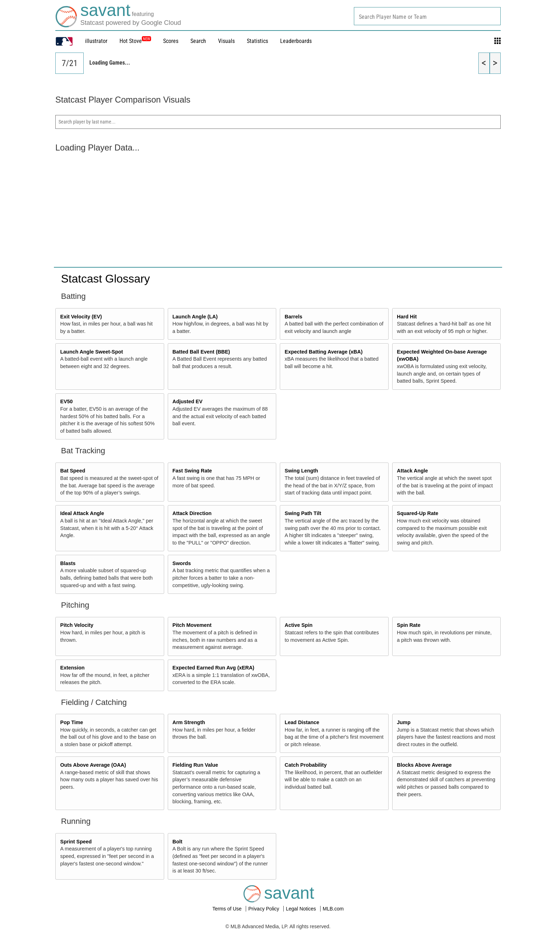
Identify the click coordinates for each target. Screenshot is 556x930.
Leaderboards (296, 41)
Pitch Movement (191, 625)
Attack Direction (191, 513)
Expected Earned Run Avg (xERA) (213, 668)
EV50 (66, 401)
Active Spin (298, 625)
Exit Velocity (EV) (81, 316)
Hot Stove (130, 41)
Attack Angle (412, 471)
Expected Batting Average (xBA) (324, 352)
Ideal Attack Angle (82, 513)
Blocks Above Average (424, 765)
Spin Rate (408, 625)
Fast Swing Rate (192, 471)
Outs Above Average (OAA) (93, 765)
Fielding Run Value (195, 765)
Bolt (177, 841)
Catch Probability (306, 765)
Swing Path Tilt (303, 513)
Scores (170, 41)
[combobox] (427, 16)
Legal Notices (301, 909)
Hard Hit (407, 316)
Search (198, 41)
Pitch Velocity (77, 625)
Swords (181, 563)
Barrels (293, 316)
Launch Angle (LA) (194, 316)
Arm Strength (188, 722)
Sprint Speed (76, 841)
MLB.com (333, 909)
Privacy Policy (264, 909)
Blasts (68, 563)
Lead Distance (302, 722)
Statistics (257, 41)
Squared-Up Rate (417, 513)
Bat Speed (72, 471)
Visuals (226, 41)
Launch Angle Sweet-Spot (91, 352)
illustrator (96, 41)
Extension (72, 668)
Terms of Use (227, 909)
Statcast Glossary (105, 278)
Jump (403, 722)
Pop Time (71, 722)
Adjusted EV (187, 401)
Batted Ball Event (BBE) (201, 352)
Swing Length (301, 471)
